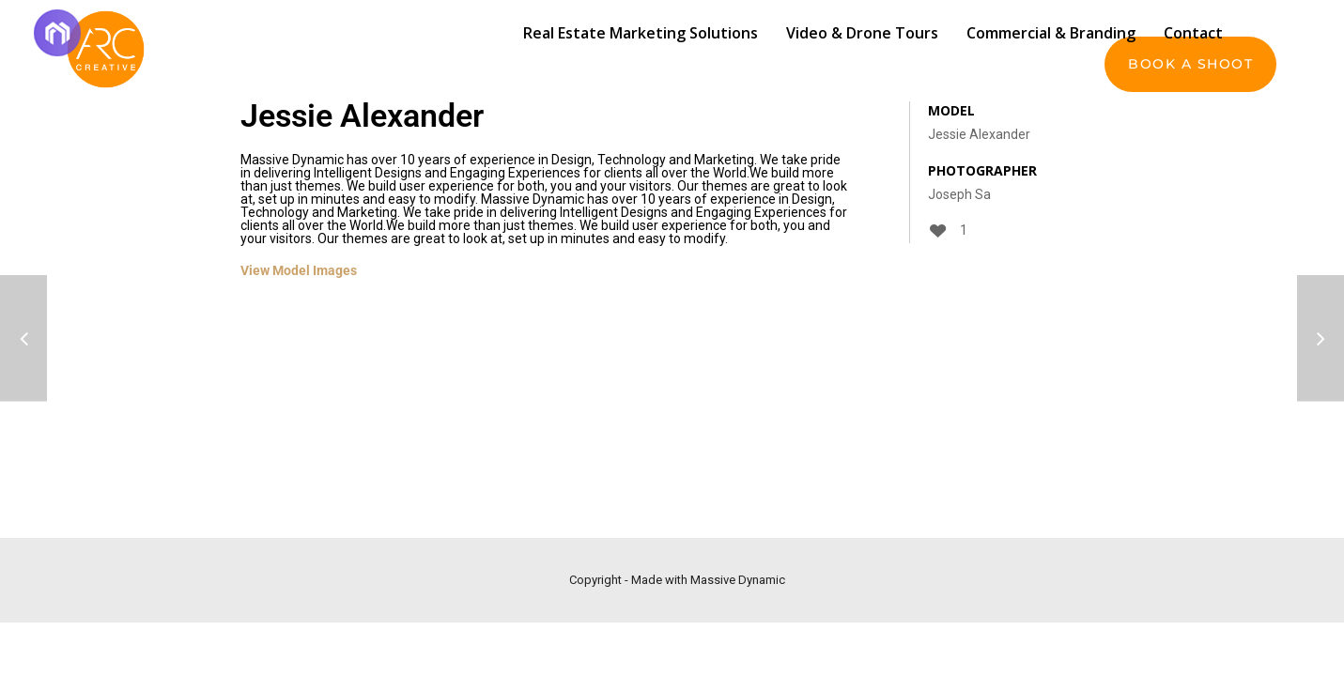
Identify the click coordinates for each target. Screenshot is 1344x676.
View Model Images (298, 270)
